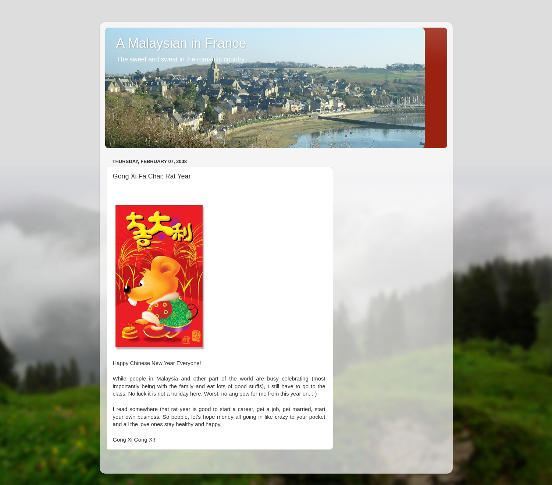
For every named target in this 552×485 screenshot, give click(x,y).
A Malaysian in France (181, 43)
